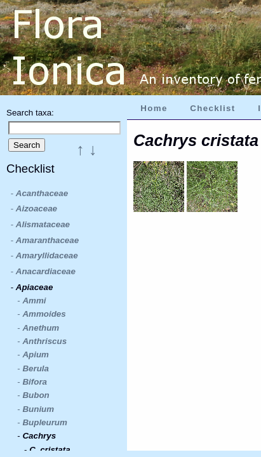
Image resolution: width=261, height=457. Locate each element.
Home (153, 108)
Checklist (212, 108)
